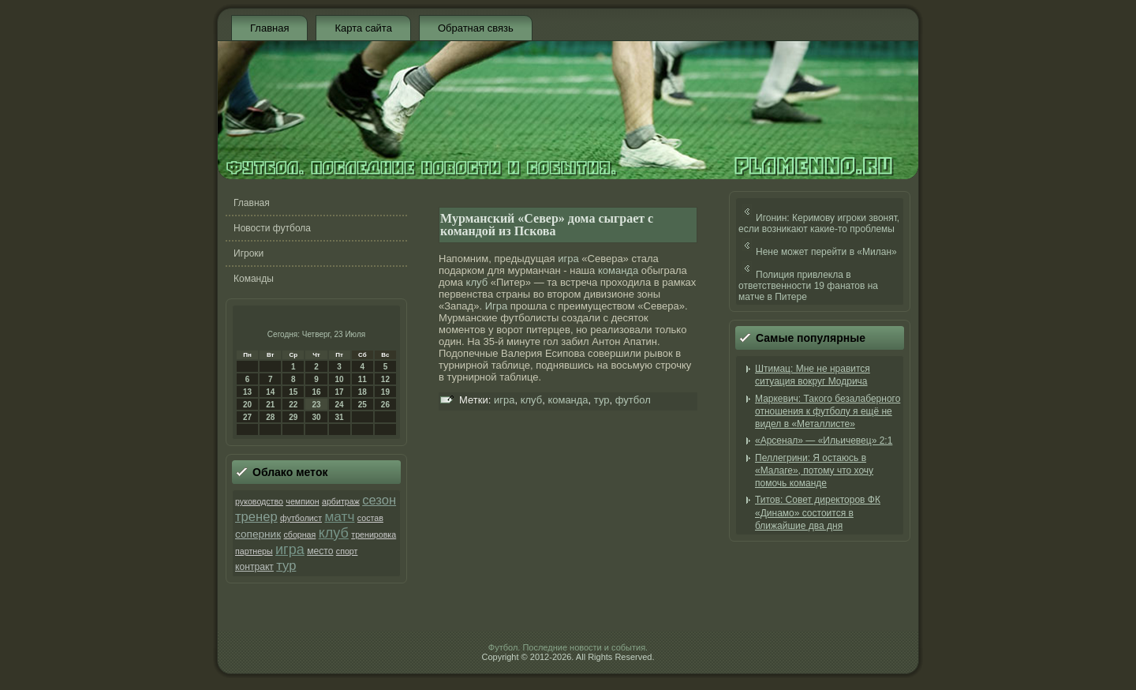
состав (370, 518)
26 (385, 404)
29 (293, 417)
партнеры (254, 551)
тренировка (373, 534)
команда (618, 270)
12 (385, 379)
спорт (347, 551)
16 (316, 392)
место (320, 551)
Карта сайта (362, 28)
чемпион (302, 501)
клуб (334, 533)
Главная (269, 28)
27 (247, 417)
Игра (496, 306)
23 (316, 404)
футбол (633, 400)
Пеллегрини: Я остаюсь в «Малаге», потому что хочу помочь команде (814, 470)
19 (385, 392)
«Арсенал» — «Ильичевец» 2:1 (823, 440)
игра (290, 549)
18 (362, 392)
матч (339, 516)
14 (270, 392)
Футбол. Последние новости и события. (568, 647)
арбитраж (341, 501)
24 (339, 404)
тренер (256, 516)
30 (316, 417)
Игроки (248, 253)
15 (293, 392)
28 (270, 417)
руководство (259, 501)
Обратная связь (476, 28)
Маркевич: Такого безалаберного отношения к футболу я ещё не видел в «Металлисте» (827, 411)
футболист (301, 518)
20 (247, 404)
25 (362, 404)
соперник (258, 534)
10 (339, 379)
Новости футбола (272, 228)
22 (293, 404)
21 (270, 404)
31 (339, 417)
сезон (379, 500)
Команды (254, 278)
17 (339, 392)
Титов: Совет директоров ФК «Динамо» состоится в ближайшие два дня (817, 512)
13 (247, 392)
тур (286, 565)
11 (362, 379)
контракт (254, 566)
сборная (299, 534)
